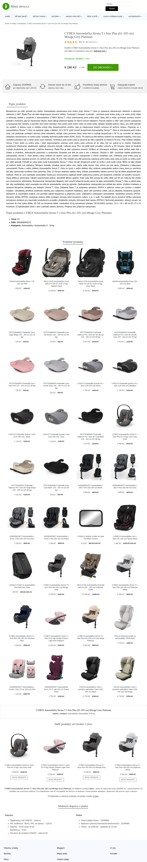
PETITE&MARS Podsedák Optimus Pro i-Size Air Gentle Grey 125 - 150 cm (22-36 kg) (125, 334)
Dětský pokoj (39, 16)
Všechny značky (11, 848)
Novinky (7, 854)
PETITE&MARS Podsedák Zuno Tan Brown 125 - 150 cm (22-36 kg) (56, 334)
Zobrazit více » (100, 51)
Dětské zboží (21, 16)
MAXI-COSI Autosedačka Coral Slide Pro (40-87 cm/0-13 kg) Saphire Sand (56, 283)
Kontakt (113, 854)
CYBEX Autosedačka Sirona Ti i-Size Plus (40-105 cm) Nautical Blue (22, 638)
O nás (113, 848)
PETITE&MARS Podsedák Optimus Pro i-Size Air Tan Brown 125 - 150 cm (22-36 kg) (90, 334)
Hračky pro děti (73, 16)
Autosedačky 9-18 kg (86, 714)
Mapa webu (62, 854)
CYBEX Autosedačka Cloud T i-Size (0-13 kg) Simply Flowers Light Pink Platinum (56, 638)
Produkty (13, 23)
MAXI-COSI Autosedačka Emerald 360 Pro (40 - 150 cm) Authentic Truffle (90, 587)
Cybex (70, 51)
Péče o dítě (92, 16)
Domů (7, 16)
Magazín (61, 848)
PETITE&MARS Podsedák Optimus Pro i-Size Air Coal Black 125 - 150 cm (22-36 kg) (90, 436)
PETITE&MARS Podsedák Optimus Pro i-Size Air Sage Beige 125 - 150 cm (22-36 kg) (22, 487)
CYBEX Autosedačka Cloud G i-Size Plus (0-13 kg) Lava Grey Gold (125, 436)
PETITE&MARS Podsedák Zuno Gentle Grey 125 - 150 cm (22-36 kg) (56, 385)
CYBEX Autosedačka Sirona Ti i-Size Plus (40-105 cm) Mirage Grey (56, 587)
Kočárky (56, 16)
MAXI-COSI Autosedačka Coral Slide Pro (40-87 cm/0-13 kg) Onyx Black (90, 283)
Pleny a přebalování (113, 16)
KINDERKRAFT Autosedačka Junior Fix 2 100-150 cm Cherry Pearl (56, 689)
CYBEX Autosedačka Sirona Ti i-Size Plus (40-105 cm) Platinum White (125, 587)
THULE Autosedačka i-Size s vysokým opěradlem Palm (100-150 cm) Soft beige (125, 689)
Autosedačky (134, 16)
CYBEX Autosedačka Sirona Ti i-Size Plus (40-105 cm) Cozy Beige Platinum (90, 638)
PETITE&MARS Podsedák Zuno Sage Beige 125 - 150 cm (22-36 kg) (22, 334)
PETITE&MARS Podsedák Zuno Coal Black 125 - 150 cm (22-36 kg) (56, 487)
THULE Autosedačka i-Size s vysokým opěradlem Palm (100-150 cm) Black (90, 689)
